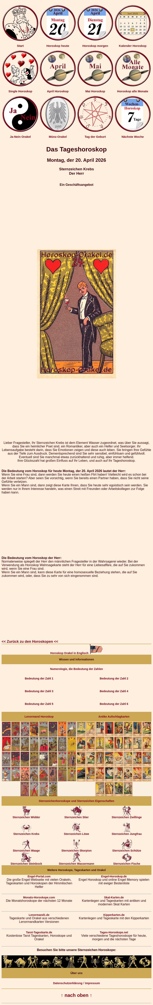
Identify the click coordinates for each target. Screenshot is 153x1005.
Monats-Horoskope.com (39, 897)
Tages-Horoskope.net (114, 932)
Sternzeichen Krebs (26, 832)
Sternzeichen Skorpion (76, 849)
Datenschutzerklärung (67, 983)
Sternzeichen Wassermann (76, 862)
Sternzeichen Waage (26, 849)
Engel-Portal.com (38, 876)
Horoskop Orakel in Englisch (76, 653)
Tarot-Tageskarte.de (39, 932)
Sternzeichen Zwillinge (127, 816)
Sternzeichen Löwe (76, 832)
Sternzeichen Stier (76, 816)
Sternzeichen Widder (26, 816)
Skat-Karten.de (114, 897)
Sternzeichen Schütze (126, 849)
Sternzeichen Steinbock (26, 862)
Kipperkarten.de (114, 914)
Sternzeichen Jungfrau (127, 832)
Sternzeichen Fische (126, 862)
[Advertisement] (76, 218)
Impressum (92, 983)
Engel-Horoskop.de (114, 876)
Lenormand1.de (39, 914)
